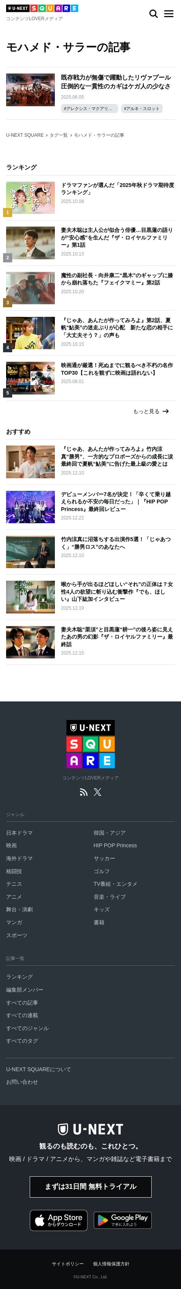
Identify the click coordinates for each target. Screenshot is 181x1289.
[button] (169, 14)
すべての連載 (22, 1015)
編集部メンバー (24, 990)
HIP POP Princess (115, 845)
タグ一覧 (59, 135)
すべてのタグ (22, 1041)
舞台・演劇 (19, 909)
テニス (14, 884)
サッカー (104, 858)
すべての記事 (22, 1003)
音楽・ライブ (110, 897)
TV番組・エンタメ (116, 884)
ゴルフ (102, 871)
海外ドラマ (19, 858)
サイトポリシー (68, 1264)
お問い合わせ (22, 1082)
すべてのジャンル (27, 1028)
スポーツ (16, 935)
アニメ (14, 897)
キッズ (102, 909)
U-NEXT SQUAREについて (38, 1069)
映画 (11, 845)
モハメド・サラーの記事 (99, 135)
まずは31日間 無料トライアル (90, 1186)
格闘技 (14, 871)
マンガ (14, 922)
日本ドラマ (19, 833)
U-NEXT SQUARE (24, 135)
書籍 (99, 922)
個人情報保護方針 (111, 1264)
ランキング (19, 977)
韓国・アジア (110, 833)
